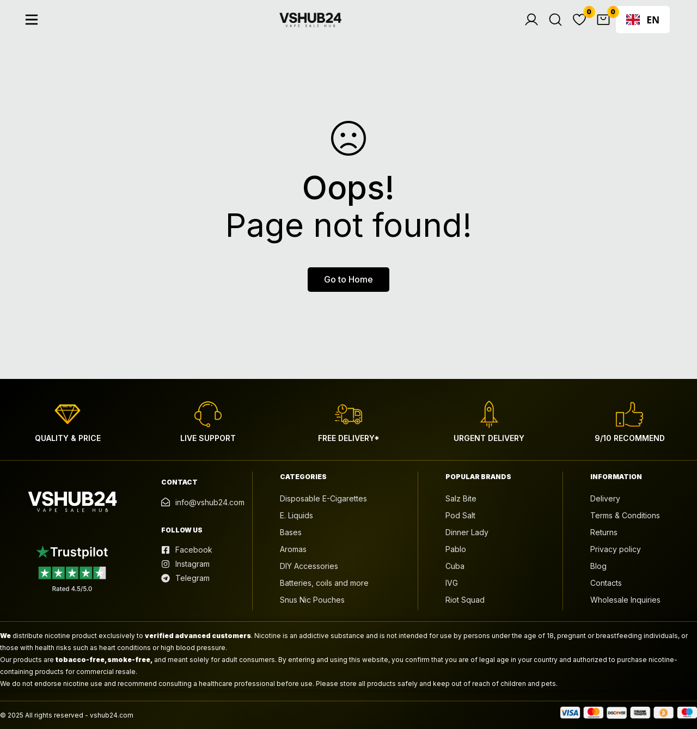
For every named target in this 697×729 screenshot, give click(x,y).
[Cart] (608, 28)
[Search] (560, 28)
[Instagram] (185, 564)
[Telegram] (185, 578)
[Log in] (536, 28)
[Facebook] (186, 550)
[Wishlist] (584, 28)
